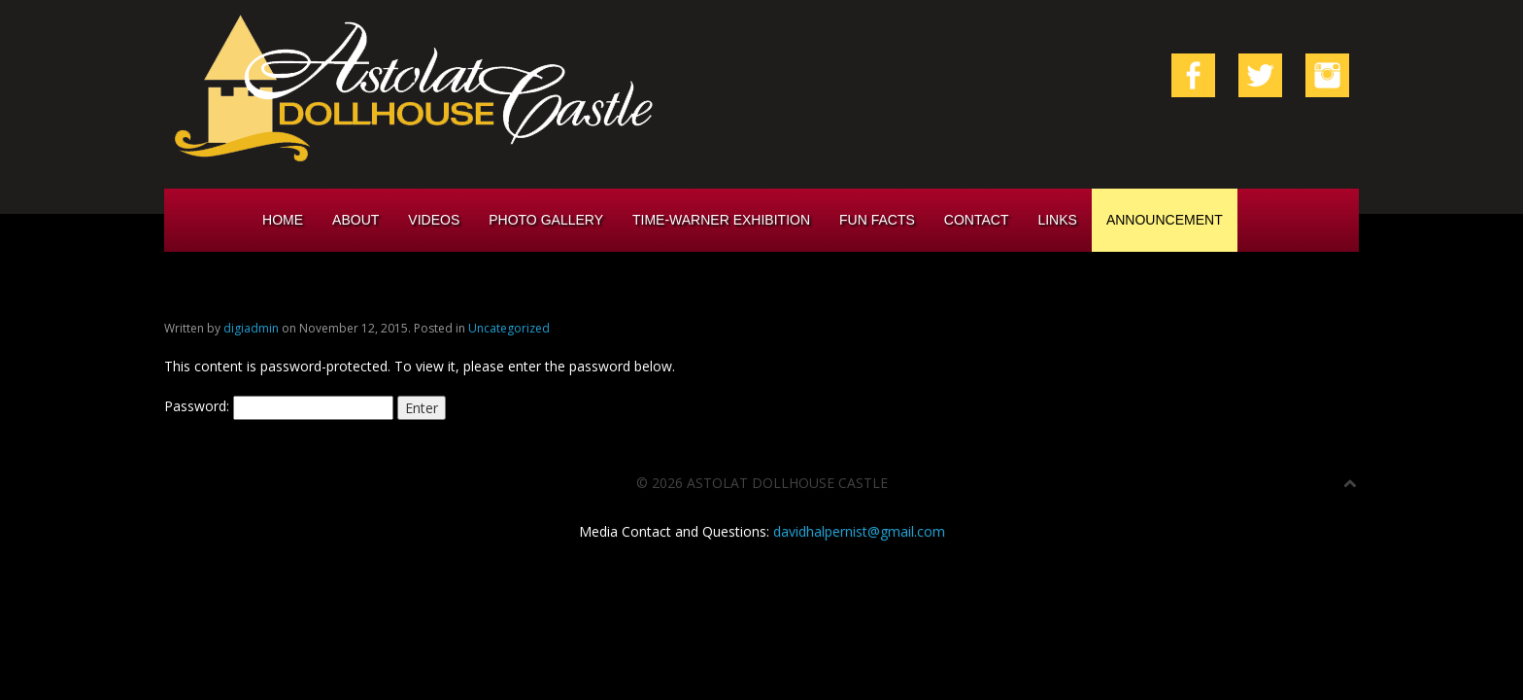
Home (282, 220)
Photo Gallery (546, 220)
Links (1056, 220)
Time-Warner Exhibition (721, 220)
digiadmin (251, 328)
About (355, 220)
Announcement (1164, 220)
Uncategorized (509, 328)
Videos (433, 220)
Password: (278, 406)
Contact (976, 220)
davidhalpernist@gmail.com (859, 531)
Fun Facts (877, 220)
